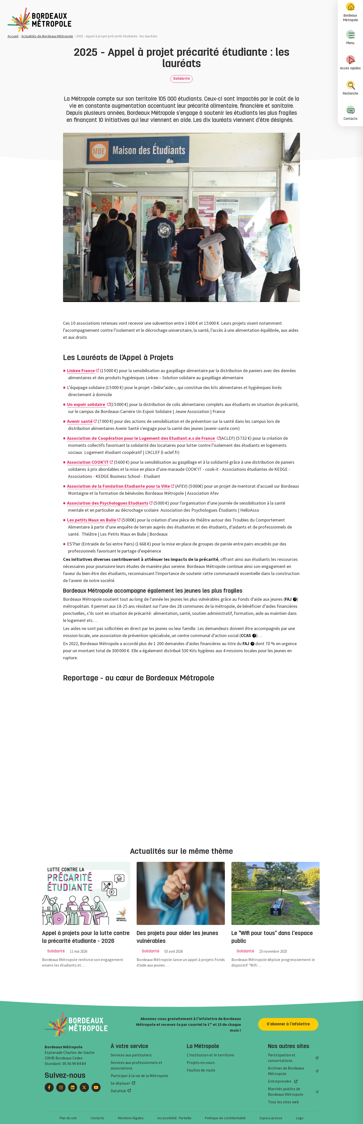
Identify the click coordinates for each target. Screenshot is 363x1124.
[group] (87, 919)
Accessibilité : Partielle (174, 1118)
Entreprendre (279, 1081)
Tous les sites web (283, 1101)
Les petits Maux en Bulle (91, 520)
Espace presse (271, 1118)
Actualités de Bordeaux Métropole (47, 36)
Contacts (350, 113)
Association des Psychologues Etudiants (107, 503)
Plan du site (68, 1118)
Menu (350, 37)
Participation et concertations (281, 1057)
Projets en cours (201, 1062)
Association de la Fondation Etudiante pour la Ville (118, 486)
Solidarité (181, 79)
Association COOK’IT (88, 462)
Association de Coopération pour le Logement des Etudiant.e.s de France (141, 438)
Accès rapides (350, 62)
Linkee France (81, 370)
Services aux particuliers (131, 1054)
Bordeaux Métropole (350, 12)
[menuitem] (350, 12)
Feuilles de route (201, 1070)
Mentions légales (131, 1118)
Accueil (13, 36)
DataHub (118, 1090)
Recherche (350, 87)
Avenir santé (80, 421)
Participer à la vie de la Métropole (139, 1075)
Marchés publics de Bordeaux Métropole (285, 1091)
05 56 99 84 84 (74, 1063)
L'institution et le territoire (210, 1054)
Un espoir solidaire (86, 404)
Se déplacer (120, 1083)
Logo (300, 1118)
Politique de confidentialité (225, 1118)
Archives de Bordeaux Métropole (286, 1070)
